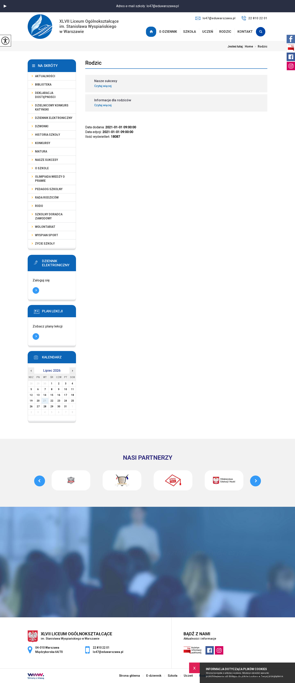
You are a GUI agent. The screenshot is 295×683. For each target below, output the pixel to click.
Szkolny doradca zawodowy (48, 216)
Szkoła (189, 32)
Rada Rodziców (47, 197)
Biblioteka (43, 84)
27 (38, 406)
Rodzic (225, 32)
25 (72, 400)
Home (249, 46)
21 (44, 400)
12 (31, 395)
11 (72, 389)
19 (31, 400)
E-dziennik (168, 32)
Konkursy (42, 143)
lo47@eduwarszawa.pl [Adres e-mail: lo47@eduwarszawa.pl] (108, 652)
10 (65, 389)
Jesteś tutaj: (236, 46)
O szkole (42, 168)
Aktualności (45, 76)
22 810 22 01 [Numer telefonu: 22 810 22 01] (101, 647)
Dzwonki (41, 126)
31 (65, 406)
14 (44, 395)
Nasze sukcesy (46, 159)
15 (51, 395)
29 (51, 406)
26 (31, 406)
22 (51, 400)
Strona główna (151, 32)
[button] (5, 6)
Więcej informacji (36, 290)
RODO (39, 206)
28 (44, 406)
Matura (41, 151)
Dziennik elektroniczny (53, 118)
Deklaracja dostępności (45, 95)
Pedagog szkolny (48, 189)
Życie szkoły (45, 243)
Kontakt (245, 32)
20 (38, 400)
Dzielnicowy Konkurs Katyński (51, 107)
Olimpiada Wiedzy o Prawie (50, 178)
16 (58, 395)
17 (65, 395)
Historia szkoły (47, 134)
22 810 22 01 (254, 18)
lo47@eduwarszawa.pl (215, 18)
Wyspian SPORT (46, 235)
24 (65, 400)
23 (58, 400)
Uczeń (207, 32)
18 (72, 395)
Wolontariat (45, 226)
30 (58, 406)
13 (38, 395)
